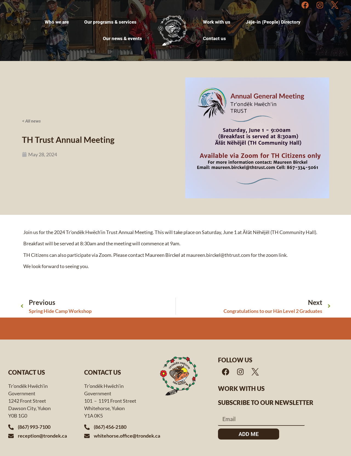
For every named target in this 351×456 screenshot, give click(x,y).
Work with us (241, 388)
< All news (31, 120)
